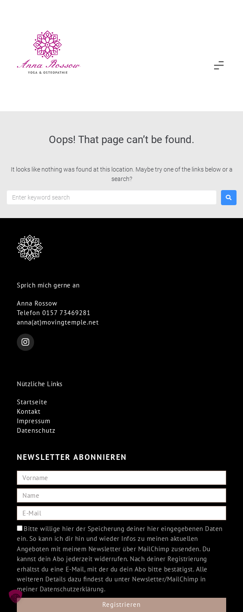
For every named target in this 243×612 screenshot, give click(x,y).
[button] (219, 66)
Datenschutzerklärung (72, 589)
